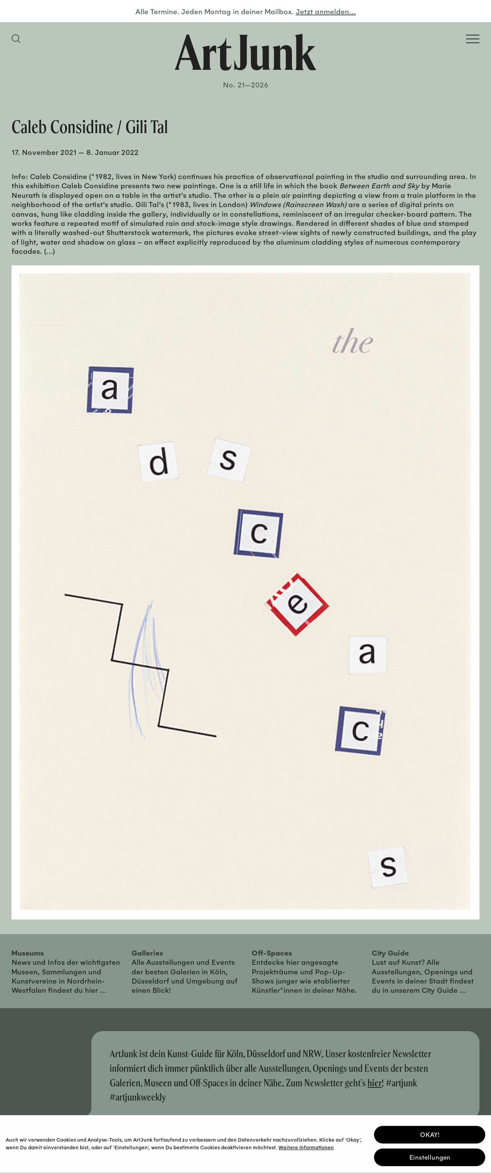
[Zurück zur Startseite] (245, 52)
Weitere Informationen (306, 1146)
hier (374, 1082)
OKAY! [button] (430, 1133)
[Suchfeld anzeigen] (17, 38)
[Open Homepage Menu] (472, 39)
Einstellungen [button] (429, 1156)
